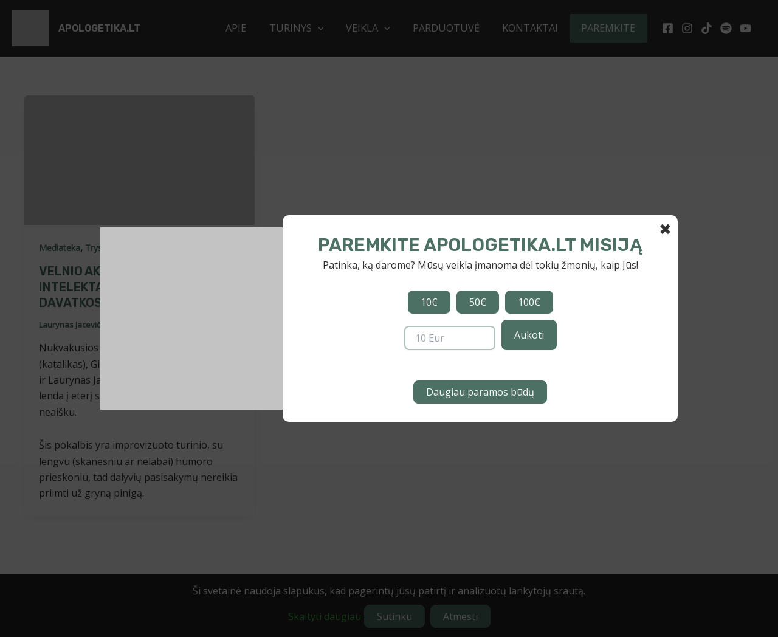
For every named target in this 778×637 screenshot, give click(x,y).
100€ (529, 302)
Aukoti (529, 335)
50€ (477, 302)
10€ (429, 302)
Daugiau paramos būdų (480, 392)
